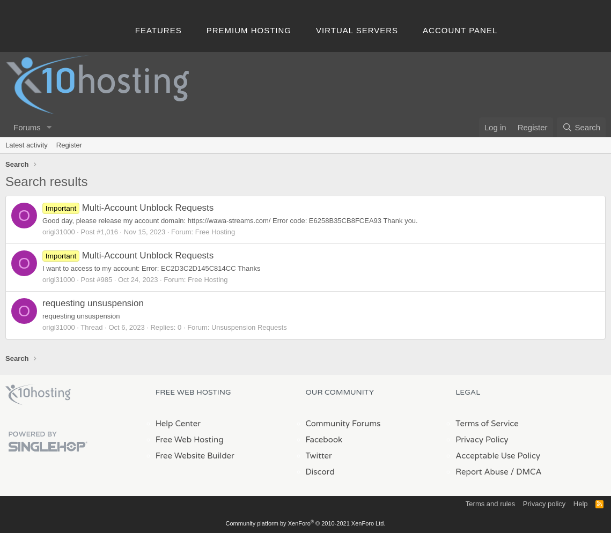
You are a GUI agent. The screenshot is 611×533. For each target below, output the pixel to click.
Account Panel (460, 30)
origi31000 (58, 232)
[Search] (581, 127)
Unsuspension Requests (249, 327)
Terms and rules (490, 504)
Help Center (178, 423)
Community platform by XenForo (306, 523)
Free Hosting (215, 232)
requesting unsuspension (93, 303)
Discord (320, 472)
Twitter (319, 456)
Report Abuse (482, 472)
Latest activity (26, 145)
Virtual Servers (357, 30)
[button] (49, 127)
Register (69, 145)
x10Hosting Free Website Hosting (38, 394)
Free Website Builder (195, 456)
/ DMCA (526, 472)
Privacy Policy (481, 440)
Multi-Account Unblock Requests (128, 208)
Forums (27, 127)
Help (580, 504)
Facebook (324, 440)
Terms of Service (487, 423)
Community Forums (343, 423)
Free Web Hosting (190, 440)
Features (158, 30)
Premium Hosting (249, 30)
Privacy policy (544, 504)
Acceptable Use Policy (497, 456)
